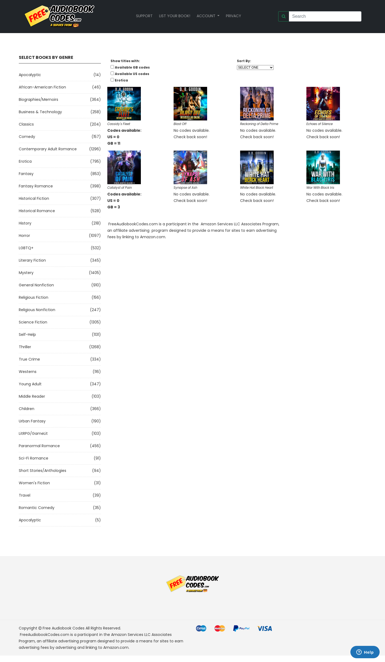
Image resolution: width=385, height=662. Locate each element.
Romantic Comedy (36, 507)
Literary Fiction (32, 260)
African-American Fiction (42, 87)
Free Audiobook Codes (64, 628)
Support (144, 16)
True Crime (29, 359)
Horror (24, 235)
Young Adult (30, 384)
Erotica (25, 161)
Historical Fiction (34, 198)
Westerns (27, 371)
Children (26, 408)
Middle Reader (32, 396)
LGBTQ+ (26, 248)
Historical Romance (37, 210)
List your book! (174, 16)
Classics (26, 124)
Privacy (233, 16)
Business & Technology (40, 112)
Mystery (26, 272)
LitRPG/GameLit (33, 433)
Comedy (27, 136)
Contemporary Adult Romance (48, 149)
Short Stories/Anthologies (42, 470)
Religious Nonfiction (37, 309)
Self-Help (27, 334)
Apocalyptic (30, 74)
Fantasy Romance (36, 186)
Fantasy (26, 173)
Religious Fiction (33, 297)
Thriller (25, 347)
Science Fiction (33, 322)
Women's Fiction (34, 483)
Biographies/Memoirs (38, 99)
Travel (24, 495)
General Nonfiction (36, 285)
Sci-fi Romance (33, 458)
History (25, 223)
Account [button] (207, 16)
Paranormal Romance (39, 446)
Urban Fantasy (32, 421)
